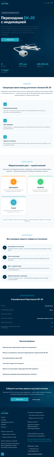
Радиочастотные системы (36, 418)
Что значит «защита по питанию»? (13, 363)
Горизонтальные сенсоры (9, 437)
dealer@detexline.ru (34, 451)
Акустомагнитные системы (36, 415)
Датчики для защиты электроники (10, 443)
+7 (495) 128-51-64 (33, 448)
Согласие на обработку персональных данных (40, 440)
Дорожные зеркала (33, 426)
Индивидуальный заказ (7, 422)
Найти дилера (36, 399)
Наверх (2, 454)
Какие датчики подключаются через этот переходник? (20, 347)
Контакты (3, 427)
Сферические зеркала (33, 424)
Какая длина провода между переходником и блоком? (20, 374)
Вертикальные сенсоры (8, 434)
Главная (3, 417)
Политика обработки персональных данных (39, 439)
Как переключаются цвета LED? (12, 358)
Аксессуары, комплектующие (9, 447)
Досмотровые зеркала (34, 428)
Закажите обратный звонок (35, 454)
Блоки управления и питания (9, 445)
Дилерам (3, 424)
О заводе (3, 419)
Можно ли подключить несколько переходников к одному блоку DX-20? (25, 352)
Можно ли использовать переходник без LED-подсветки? (20, 368)
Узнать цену (10, 39)
